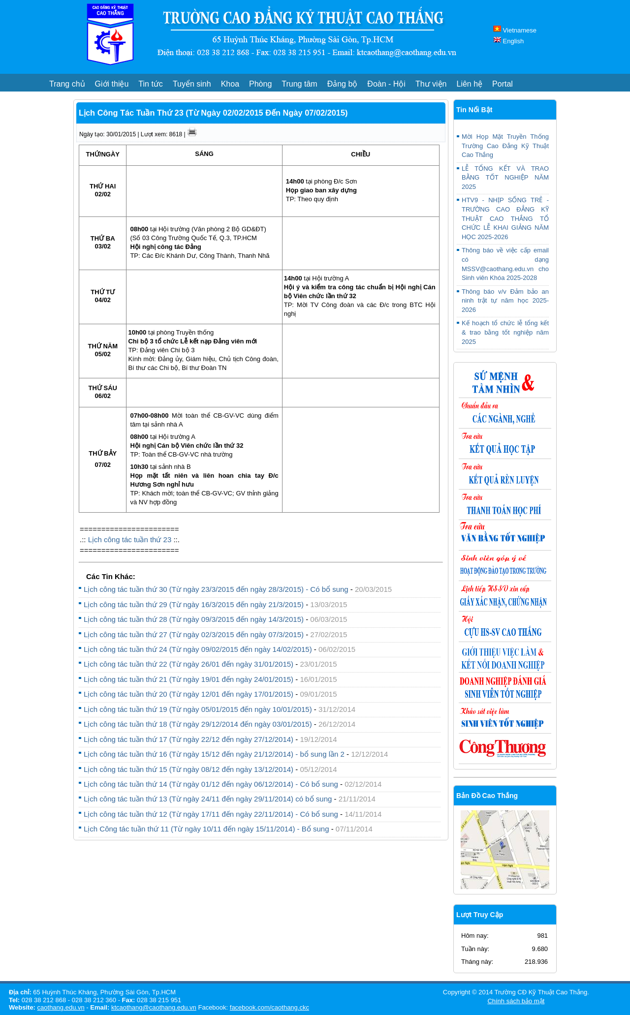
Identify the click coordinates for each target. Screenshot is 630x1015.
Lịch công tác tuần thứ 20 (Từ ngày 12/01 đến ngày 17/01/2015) (188, 694)
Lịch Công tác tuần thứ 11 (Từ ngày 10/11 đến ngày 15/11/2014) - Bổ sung (206, 829)
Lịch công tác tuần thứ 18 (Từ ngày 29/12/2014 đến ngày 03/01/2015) (198, 724)
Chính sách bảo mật (515, 1001)
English (508, 41)
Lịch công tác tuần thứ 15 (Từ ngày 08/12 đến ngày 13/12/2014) (189, 769)
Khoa (230, 84)
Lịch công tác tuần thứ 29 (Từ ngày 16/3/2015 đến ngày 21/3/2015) (194, 604)
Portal (502, 84)
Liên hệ (469, 84)
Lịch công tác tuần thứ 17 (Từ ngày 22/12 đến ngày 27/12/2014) (188, 739)
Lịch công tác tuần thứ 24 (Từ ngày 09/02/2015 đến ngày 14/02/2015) (198, 649)
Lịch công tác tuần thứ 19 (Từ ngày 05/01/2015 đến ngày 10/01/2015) (198, 709)
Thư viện (431, 84)
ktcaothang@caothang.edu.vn (153, 1007)
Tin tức (150, 84)
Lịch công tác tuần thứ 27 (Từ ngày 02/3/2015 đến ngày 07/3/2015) (194, 634)
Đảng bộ (342, 84)
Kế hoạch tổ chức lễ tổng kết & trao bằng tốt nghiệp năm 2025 (505, 332)
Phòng (260, 84)
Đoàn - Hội (386, 84)
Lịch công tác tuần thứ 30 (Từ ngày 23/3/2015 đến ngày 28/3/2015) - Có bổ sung (216, 589)
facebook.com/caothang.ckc (269, 1007)
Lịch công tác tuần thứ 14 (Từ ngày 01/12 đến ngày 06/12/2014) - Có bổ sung (211, 784)
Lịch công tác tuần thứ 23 (130, 539)
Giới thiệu (112, 84)
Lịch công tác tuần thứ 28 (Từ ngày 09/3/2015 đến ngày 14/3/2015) (194, 619)
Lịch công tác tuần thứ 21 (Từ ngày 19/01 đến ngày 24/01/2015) (188, 679)
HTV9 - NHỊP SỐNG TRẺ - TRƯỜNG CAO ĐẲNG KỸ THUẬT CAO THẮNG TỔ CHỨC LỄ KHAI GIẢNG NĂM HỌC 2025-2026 (505, 218)
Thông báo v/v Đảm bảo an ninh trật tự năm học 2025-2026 (505, 300)
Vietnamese (514, 30)
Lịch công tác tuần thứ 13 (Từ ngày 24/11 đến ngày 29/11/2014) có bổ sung (208, 799)
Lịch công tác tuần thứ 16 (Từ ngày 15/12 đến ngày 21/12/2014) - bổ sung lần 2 (214, 754)
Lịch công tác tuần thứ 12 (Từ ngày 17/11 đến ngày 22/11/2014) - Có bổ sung (211, 814)
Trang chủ (67, 84)
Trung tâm (299, 84)
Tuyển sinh (192, 84)
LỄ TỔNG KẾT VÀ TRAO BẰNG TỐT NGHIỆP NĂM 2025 (505, 177)
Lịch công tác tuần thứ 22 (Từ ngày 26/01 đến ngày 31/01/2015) (188, 664)
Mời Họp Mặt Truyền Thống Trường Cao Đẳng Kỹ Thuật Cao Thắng (505, 145)
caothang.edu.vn (61, 1007)
